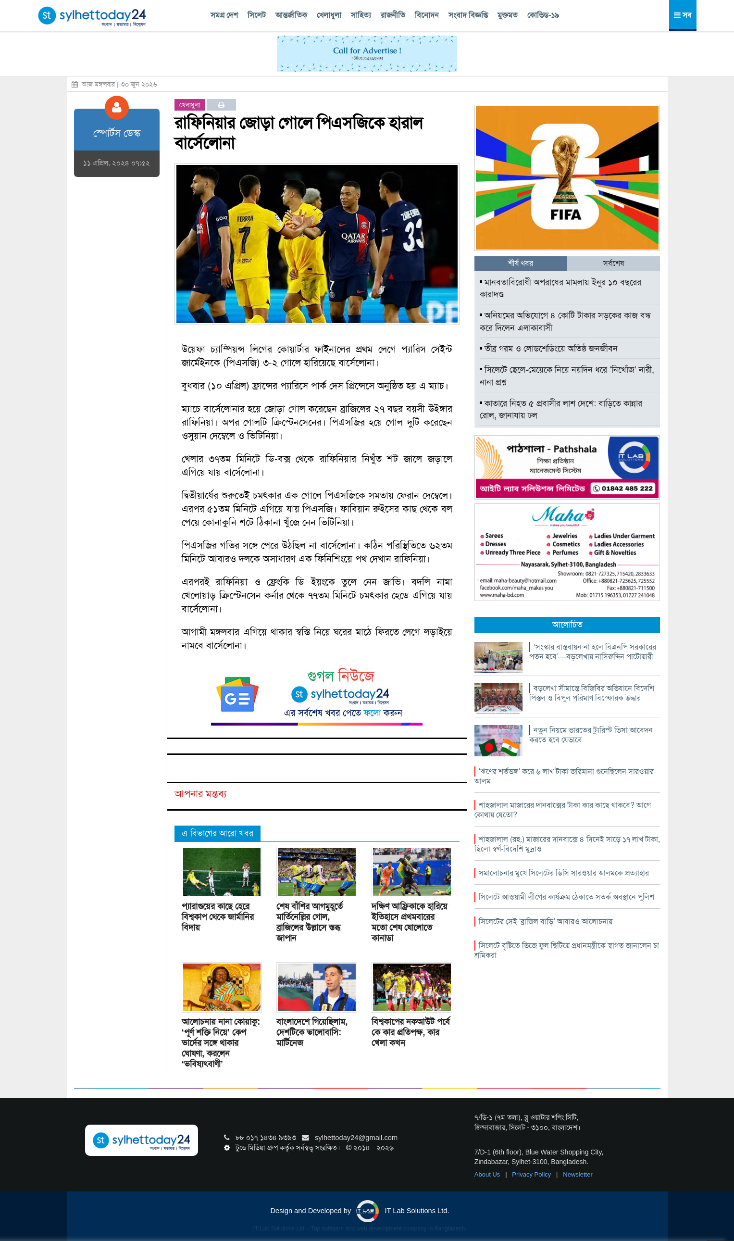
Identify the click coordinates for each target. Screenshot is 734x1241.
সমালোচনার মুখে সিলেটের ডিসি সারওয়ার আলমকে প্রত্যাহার (564, 873)
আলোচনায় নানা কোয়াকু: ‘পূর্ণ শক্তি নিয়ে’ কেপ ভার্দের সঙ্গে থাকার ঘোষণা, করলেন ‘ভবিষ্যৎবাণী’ (221, 1043)
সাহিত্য (361, 15)
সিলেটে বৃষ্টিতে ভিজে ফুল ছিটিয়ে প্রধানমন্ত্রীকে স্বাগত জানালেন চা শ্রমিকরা (566, 950)
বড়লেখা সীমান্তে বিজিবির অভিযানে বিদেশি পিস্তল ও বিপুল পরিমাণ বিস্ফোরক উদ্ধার (591, 693)
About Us (488, 1174)
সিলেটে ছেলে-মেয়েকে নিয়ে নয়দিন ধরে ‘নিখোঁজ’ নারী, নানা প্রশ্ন (567, 376)
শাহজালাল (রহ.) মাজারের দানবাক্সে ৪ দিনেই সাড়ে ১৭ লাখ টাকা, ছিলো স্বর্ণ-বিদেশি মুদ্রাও (567, 844)
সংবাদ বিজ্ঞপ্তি (468, 15)
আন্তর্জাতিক (291, 15)
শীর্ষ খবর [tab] (520, 263)
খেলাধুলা (329, 15)
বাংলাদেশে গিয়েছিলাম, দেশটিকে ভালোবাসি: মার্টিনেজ (312, 1032)
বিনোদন (427, 15)
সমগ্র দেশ (224, 15)
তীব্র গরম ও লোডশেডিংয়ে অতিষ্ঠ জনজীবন (549, 348)
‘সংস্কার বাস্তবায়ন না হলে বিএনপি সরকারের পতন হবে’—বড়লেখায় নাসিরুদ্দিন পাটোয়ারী (592, 652)
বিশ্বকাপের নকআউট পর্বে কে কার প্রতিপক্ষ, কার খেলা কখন (411, 1032)
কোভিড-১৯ (543, 15)
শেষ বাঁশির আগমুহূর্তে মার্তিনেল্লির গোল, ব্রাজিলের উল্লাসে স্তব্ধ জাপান (309, 922)
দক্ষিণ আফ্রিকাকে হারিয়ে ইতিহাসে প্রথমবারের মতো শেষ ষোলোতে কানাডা (410, 922)
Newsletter (577, 1174)
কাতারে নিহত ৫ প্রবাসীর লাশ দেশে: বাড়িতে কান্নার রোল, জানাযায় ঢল (561, 410)
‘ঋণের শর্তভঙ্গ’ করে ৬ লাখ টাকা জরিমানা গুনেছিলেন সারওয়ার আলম (564, 776)
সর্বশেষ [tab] (613, 263)
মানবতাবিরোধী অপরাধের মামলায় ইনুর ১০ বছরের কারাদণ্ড (560, 288)
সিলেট (257, 15)
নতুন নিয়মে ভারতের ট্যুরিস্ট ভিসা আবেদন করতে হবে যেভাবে (591, 735)
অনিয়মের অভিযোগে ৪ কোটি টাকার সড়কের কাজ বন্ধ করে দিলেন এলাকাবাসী (565, 322)
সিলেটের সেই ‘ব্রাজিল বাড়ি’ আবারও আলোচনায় (545, 921)
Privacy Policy (532, 1174)
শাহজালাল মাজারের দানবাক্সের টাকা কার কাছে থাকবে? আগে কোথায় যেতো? (562, 810)
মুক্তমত (508, 15)
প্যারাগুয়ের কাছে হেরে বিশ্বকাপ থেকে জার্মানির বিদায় (218, 917)
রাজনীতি (393, 15)
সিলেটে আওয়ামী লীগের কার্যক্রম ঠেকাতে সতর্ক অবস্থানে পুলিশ (566, 897)
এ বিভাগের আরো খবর (217, 833)
